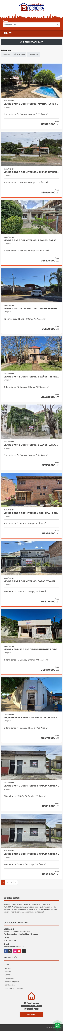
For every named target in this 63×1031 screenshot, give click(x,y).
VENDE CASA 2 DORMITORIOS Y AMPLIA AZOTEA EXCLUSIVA (31, 786)
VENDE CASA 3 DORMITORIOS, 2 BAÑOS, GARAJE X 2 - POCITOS (31, 445)
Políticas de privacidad (14, 988)
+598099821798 (10, 940)
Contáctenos (10, 985)
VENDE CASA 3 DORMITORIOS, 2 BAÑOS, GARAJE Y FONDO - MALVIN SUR (31, 240)
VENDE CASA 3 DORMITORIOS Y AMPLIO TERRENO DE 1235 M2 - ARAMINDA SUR (31, 172)
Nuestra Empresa (12, 981)
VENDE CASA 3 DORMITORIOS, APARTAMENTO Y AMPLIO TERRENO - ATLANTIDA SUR (31, 104)
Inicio (7, 965)
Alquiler (8, 971)
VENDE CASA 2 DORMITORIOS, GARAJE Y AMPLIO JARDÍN (31, 581)
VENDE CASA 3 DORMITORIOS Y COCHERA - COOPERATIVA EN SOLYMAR (31, 513)
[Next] (15, 882)
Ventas (7, 968)
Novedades (9, 978)
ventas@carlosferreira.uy (14, 947)
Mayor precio (33, 54)
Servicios (8, 975)
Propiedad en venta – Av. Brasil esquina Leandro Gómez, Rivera (31, 717)
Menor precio (19, 54)
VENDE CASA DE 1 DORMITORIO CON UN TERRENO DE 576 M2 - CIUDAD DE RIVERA (31, 308)
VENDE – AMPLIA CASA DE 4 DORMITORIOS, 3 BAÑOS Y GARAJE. (31, 649)
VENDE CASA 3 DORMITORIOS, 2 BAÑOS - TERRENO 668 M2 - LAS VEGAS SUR (31, 376)
